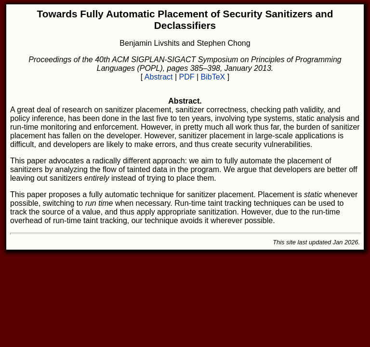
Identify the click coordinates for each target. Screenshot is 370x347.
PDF (187, 77)
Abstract (159, 77)
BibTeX (213, 77)
